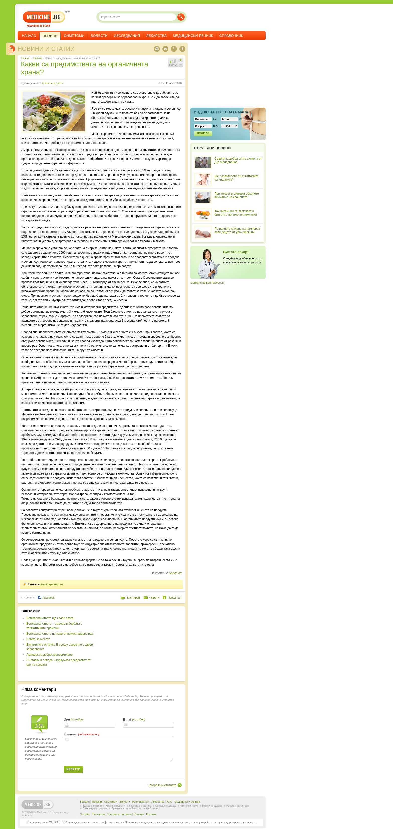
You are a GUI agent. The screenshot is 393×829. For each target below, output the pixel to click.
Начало (29, 36)
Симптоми (74, 36)
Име (67, 719)
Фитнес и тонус (189, 805)
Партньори (98, 814)
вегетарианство (52, 584)
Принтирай (133, 597)
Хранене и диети (52, 83)
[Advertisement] (141, 644)
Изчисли (203, 133)
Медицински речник (193, 36)
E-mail (127, 719)
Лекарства (156, 36)
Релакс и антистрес (237, 805)
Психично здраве (212, 805)
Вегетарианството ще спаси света (50, 618)
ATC (169, 801)
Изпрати (154, 597)
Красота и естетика (140, 805)
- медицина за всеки (44, 19)
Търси (181, 17)
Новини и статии (46, 48)
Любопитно (152, 808)
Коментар (70, 734)
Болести (99, 36)
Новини (37, 58)
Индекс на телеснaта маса (221, 112)
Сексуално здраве (166, 805)
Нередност (175, 597)
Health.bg (175, 573)
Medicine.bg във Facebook (207, 282)
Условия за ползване (119, 814)
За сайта (85, 814)
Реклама (139, 814)
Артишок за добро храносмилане (49, 654)
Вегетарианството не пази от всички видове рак (59, 633)
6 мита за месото (38, 639)
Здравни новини (92, 805)
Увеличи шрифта (180, 60)
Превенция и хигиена (95, 808)
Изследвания (127, 36)
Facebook (46, 598)
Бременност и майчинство (127, 808)
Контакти (151, 814)
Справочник (231, 36)
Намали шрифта (180, 64)
